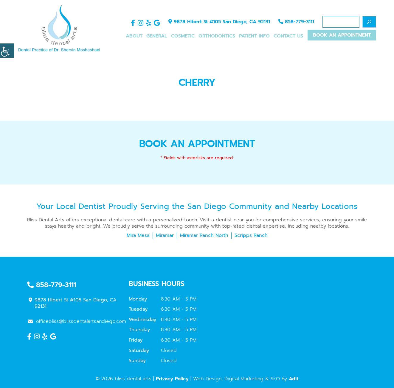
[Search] (369, 22)
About (134, 36)
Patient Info (254, 36)
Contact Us (288, 36)
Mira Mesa (138, 235)
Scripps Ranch (251, 235)
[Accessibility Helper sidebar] (7, 50)
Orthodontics (216, 36)
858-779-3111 (296, 22)
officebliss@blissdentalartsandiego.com (77, 321)
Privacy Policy (172, 378)
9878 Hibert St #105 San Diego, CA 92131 (219, 22)
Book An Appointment (342, 35)
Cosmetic (183, 36)
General (156, 36)
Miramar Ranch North (204, 235)
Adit (293, 378)
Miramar (165, 235)
